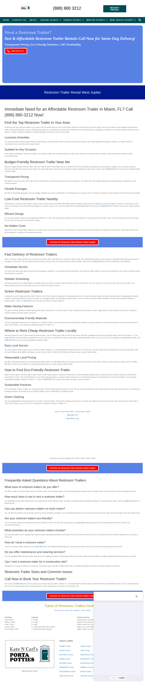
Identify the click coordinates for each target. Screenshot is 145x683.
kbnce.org (26, 671)
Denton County (64, 650)
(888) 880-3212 (19, 115)
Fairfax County (73, 20)
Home (6, 20)
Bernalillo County (65, 663)
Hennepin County (86, 676)
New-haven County (66, 655)
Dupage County (49, 20)
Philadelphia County (66, 667)
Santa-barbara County (67, 671)
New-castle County (122, 20)
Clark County (85, 650)
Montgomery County (87, 659)
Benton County (96, 20)
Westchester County (87, 655)
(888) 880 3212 (67, 8)
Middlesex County (86, 667)
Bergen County (85, 671)
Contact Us (19, 20)
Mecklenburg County (87, 663)
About (33, 20)
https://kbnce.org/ (72, 418)
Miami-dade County (66, 676)
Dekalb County (64, 659)
